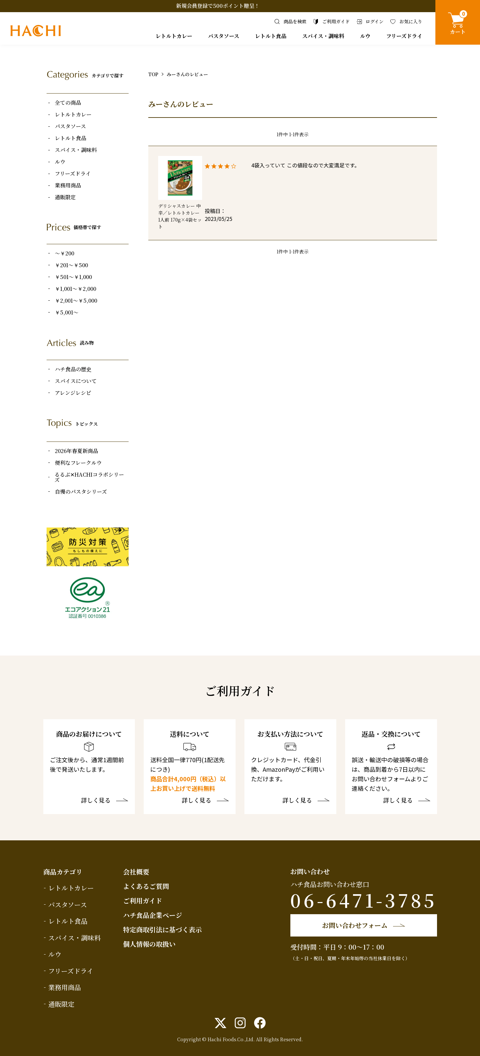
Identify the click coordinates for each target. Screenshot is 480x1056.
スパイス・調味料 (323, 36)
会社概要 (136, 871)
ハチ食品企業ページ (152, 915)
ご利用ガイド (142, 900)
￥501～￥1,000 (73, 277)
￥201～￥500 (71, 265)
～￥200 (64, 253)
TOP (153, 74)
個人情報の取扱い (149, 944)
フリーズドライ (404, 36)
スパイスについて (76, 381)
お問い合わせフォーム (354, 925)
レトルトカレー (174, 36)
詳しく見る (96, 800)
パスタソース (223, 36)
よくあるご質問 (146, 886)
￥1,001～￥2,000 (75, 288)
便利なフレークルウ (78, 462)
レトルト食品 (270, 36)
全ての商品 (68, 102)
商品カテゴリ (62, 871)
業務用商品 (68, 185)
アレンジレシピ (73, 393)
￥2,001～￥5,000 (76, 300)
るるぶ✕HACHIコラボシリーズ (89, 477)
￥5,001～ (66, 312)
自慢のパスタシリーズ (81, 491)
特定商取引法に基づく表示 (162, 929)
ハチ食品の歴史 (73, 369)
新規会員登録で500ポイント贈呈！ (218, 6)
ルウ (365, 36)
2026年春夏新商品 (76, 451)
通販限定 (65, 197)
